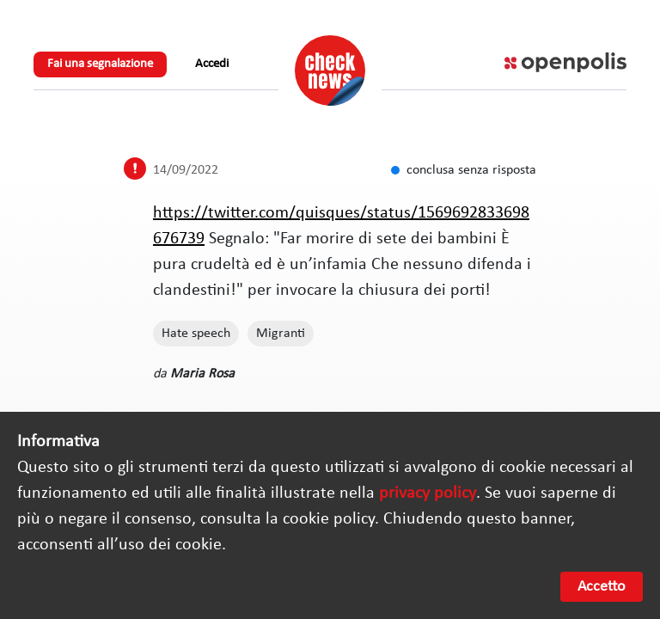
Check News (330, 70)
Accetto (602, 587)
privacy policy (427, 493)
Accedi (212, 64)
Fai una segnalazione (100, 64)
